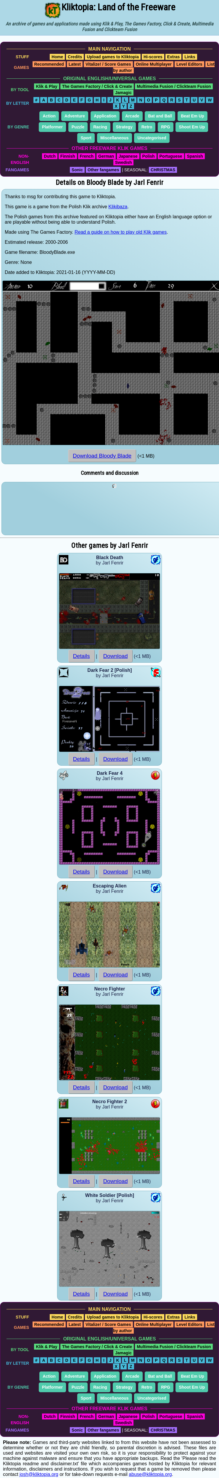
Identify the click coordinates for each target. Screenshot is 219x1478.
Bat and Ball (160, 116)
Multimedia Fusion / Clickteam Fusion (174, 86)
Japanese (128, 156)
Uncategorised (151, 137)
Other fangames (103, 169)
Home (57, 56)
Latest (75, 64)
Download (115, 656)
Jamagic (123, 92)
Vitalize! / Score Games (108, 64)
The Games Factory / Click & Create (97, 86)
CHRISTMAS (163, 169)
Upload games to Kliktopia (113, 56)
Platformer (52, 127)
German (106, 156)
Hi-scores (153, 56)
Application (105, 116)
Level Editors (189, 64)
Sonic (77, 169)
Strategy (124, 127)
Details (81, 656)
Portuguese (171, 156)
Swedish (123, 162)
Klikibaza (117, 206)
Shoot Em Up (192, 127)
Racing (100, 127)
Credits (75, 56)
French (87, 156)
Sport (85, 137)
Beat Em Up (192, 116)
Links (189, 56)
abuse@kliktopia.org (150, 1474)
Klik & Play (46, 86)
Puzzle (78, 127)
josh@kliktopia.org (39, 1474)
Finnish (67, 156)
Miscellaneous (114, 137)
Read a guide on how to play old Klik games (121, 232)
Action (49, 116)
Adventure (75, 116)
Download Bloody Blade (102, 456)
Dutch (50, 156)
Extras (173, 56)
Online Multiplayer (154, 64)
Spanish (195, 156)
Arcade (132, 116)
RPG (165, 127)
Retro (146, 127)
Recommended (49, 64)
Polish (148, 156)
